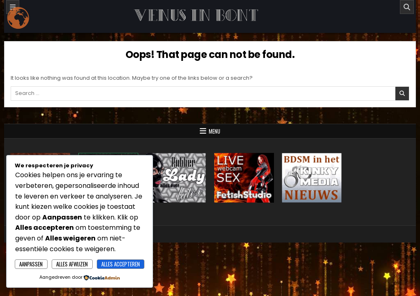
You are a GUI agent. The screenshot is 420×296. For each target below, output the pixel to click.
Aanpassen (31, 264)
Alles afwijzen (72, 264)
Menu (214, 131)
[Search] (407, 7)
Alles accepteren (120, 264)
